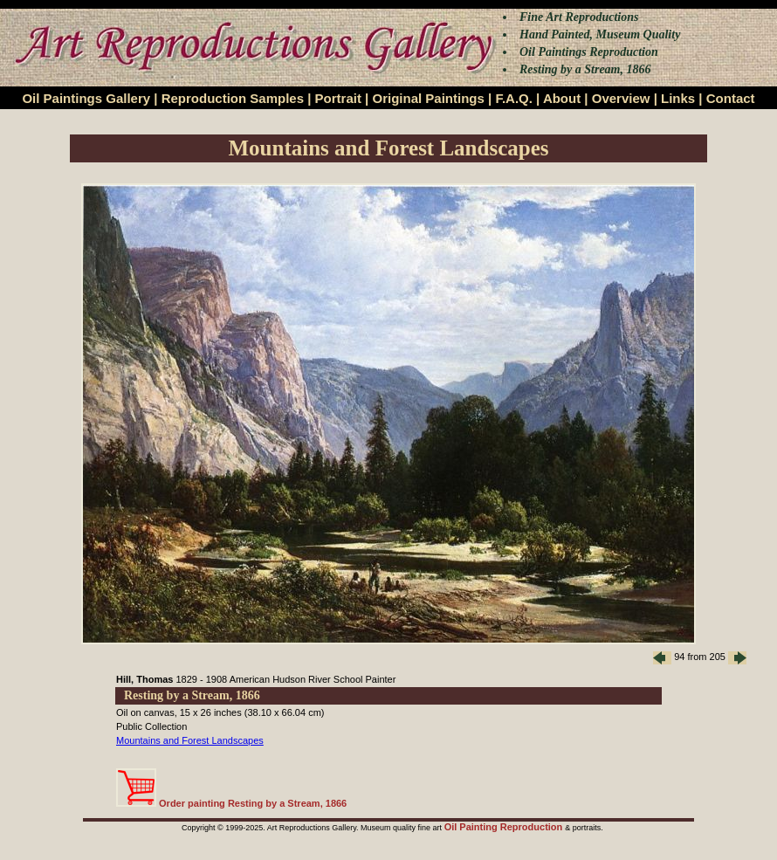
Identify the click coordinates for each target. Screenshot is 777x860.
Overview (621, 98)
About (562, 98)
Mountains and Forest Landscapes (190, 740)
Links (678, 98)
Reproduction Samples (233, 98)
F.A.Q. (514, 98)
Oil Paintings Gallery (86, 98)
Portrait (338, 98)
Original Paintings (428, 98)
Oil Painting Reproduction (505, 827)
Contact (730, 98)
